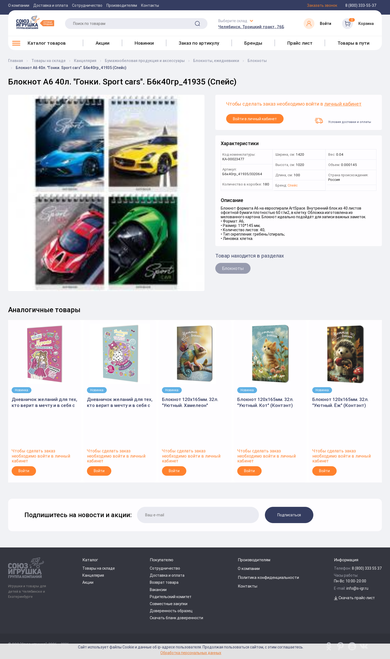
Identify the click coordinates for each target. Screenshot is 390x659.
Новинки (144, 43)
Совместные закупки (168, 604)
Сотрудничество (87, 5)
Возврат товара (164, 582)
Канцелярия (93, 575)
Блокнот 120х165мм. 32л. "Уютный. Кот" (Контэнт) (265, 402)
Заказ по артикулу (199, 43)
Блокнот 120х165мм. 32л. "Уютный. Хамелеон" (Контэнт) (190, 402)
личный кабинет (343, 104)
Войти (23, 470)
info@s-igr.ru (357, 588)
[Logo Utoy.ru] (35, 22)
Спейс (293, 186)
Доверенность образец (171, 611)
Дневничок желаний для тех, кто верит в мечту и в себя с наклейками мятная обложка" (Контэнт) (119, 402)
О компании (18, 5)
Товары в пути (353, 43)
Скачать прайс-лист (354, 598)
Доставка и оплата (50, 5)
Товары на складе (98, 568)
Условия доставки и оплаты (343, 120)
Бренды (253, 43)
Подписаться (289, 515)
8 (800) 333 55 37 (367, 568)
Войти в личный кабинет (255, 118)
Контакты (150, 5)
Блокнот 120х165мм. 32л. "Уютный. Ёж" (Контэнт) (340, 402)
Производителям (121, 5)
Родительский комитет (170, 597)
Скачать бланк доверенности (176, 618)
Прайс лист (300, 43)
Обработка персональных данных (190, 652)
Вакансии (158, 590)
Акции (102, 43)
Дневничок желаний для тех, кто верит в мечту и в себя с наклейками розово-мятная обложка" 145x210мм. (44, 402)
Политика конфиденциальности (268, 577)
